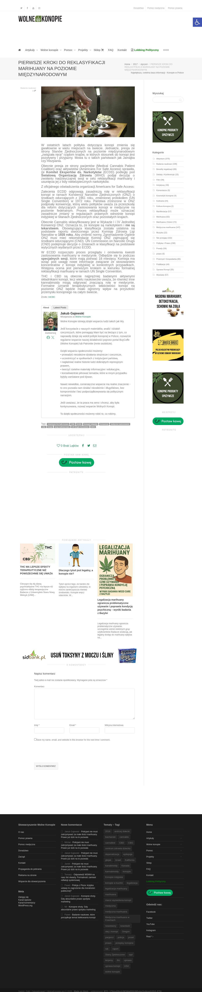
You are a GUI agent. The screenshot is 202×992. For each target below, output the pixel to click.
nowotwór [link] (125, 926)
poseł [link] (131, 937)
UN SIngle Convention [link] (80, 427)
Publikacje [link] (160, 264)
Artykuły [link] (30, 49)
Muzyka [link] (159, 233)
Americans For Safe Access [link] (58, 424)
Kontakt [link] (122, 49)
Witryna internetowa (114, 725)
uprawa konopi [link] (112, 966)
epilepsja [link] (127, 854)
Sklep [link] (99, 49)
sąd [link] (130, 954)
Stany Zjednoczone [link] (115, 954)
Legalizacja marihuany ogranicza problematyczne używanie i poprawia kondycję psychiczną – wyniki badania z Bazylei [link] (115, 606)
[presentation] (61, 752)
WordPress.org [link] (25, 905)
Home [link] (149, 832)
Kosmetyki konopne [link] (164, 196)
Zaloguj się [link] (23, 897)
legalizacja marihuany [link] (116, 888)
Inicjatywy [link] (160, 185)
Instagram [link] (151, 930)
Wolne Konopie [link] (83, 316)
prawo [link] (159, 254)
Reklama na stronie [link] (27, 875)
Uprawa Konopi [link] (163, 270)
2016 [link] (107, 831)
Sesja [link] (50, 427)
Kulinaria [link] (160, 201)
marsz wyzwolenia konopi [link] (118, 900)
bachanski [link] (110, 837)
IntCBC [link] (51, 297)
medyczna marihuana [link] (116, 911)
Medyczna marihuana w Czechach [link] (117, 918)
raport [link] (115, 948)
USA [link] (126, 966)
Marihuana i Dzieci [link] (164, 222)
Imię (36, 725)
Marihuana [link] (161, 217)
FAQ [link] (110, 49)
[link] (197, 22)
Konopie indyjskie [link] (90, 424)
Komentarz (39, 686)
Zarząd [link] (21, 857)
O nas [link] (21, 832)
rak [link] (106, 948)
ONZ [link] (43, 427)
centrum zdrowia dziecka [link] (117, 848)
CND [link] (73, 424)
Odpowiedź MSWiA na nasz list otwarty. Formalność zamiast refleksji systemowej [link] (78, 877)
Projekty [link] (83, 49)
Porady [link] (159, 248)
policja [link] (121, 937)
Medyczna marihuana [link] (165, 227)
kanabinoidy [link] (111, 865)
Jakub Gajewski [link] (72, 313)
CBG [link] (130, 842)
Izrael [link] (118, 860)
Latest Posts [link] (60, 307)
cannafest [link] (110, 842)
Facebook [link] (151, 912)
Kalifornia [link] (129, 860)
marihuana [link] (110, 894)
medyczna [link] (110, 905)
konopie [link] (127, 871)
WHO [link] (93, 427)
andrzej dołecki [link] (122, 831)
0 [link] (34, 91)
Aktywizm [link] (160, 159)
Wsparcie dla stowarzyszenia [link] (32, 881)
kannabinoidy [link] (112, 871)
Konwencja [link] (104, 424)
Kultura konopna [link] (163, 206)
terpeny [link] (109, 960)
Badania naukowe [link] (28, 88)
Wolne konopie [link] (49, 49)
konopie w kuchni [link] (114, 883)
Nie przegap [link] (161, 238)
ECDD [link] (79, 424)
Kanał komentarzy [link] (26, 902)
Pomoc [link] (68, 49)
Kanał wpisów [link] (24, 900)
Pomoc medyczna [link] (156, 8)
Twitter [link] (149, 918)
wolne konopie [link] (112, 971)
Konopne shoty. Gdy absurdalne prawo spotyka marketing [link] (78, 899)
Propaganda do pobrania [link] (30, 869)
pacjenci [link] (109, 937)
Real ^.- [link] (150, 936)
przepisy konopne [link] (124, 943)
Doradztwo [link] (139, 8)
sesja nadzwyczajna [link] (62, 427)
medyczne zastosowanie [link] (120, 424)
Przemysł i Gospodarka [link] (166, 259)
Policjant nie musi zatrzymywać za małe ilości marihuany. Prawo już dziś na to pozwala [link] (79, 834)
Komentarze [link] (161, 190)
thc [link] (118, 960)
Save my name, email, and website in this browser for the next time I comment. (73, 740)
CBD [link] (121, 842)
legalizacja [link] (132, 883)
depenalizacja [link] (112, 854)
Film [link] (158, 180)
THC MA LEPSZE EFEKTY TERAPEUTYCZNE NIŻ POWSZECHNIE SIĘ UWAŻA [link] (36, 570)
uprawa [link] (128, 960)
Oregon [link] (126, 931)
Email (72, 725)
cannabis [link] (124, 837)
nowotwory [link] (110, 926)
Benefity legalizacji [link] (164, 169)
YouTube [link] (150, 924)
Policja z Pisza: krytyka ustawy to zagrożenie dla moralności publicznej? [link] (78, 888)
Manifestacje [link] (162, 211)
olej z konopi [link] (111, 931)
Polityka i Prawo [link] (163, 243)
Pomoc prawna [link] (175, 8)
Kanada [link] (125, 865)
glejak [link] (108, 860)
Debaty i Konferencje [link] (165, 174)
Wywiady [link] (160, 275)
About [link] (46, 307)
